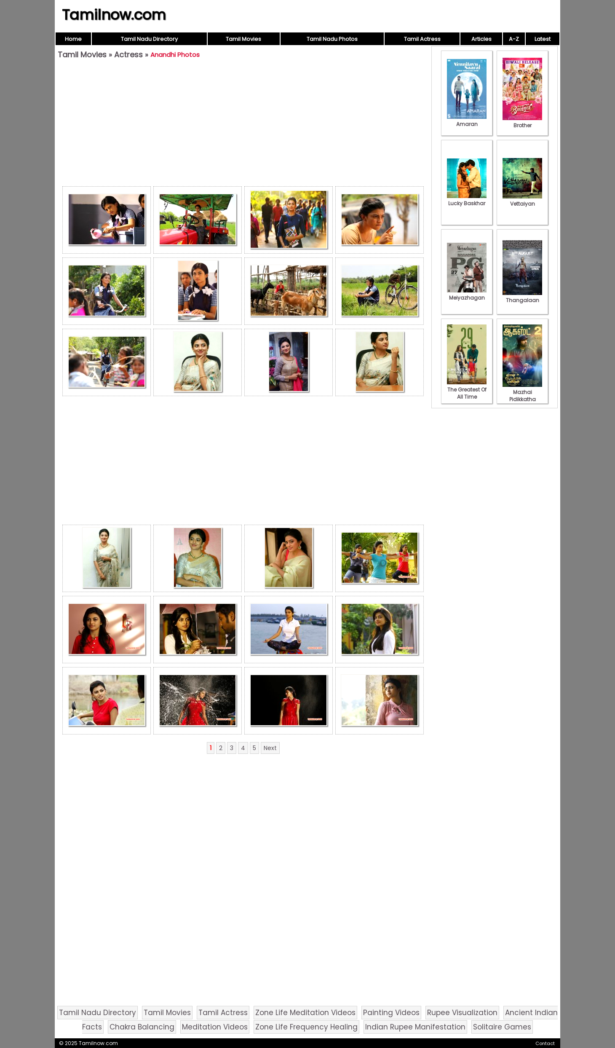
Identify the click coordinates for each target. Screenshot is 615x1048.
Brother (522, 122)
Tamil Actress (422, 39)
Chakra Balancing (142, 1027)
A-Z (514, 39)
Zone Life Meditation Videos (305, 1013)
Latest (543, 39)
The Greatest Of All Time (467, 389)
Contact (545, 1043)
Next (270, 748)
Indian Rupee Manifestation (415, 1027)
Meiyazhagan (467, 294)
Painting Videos (391, 1013)
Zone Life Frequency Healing (306, 1027)
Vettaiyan (522, 200)
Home (73, 39)
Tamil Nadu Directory (149, 39)
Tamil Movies (243, 39)
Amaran (467, 120)
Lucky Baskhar (467, 200)
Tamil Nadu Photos (332, 39)
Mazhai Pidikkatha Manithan (522, 395)
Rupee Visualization (462, 1013)
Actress (128, 54)
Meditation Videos (215, 1027)
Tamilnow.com (114, 15)
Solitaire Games (502, 1027)
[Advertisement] (243, 125)
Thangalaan (522, 296)
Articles (481, 39)
